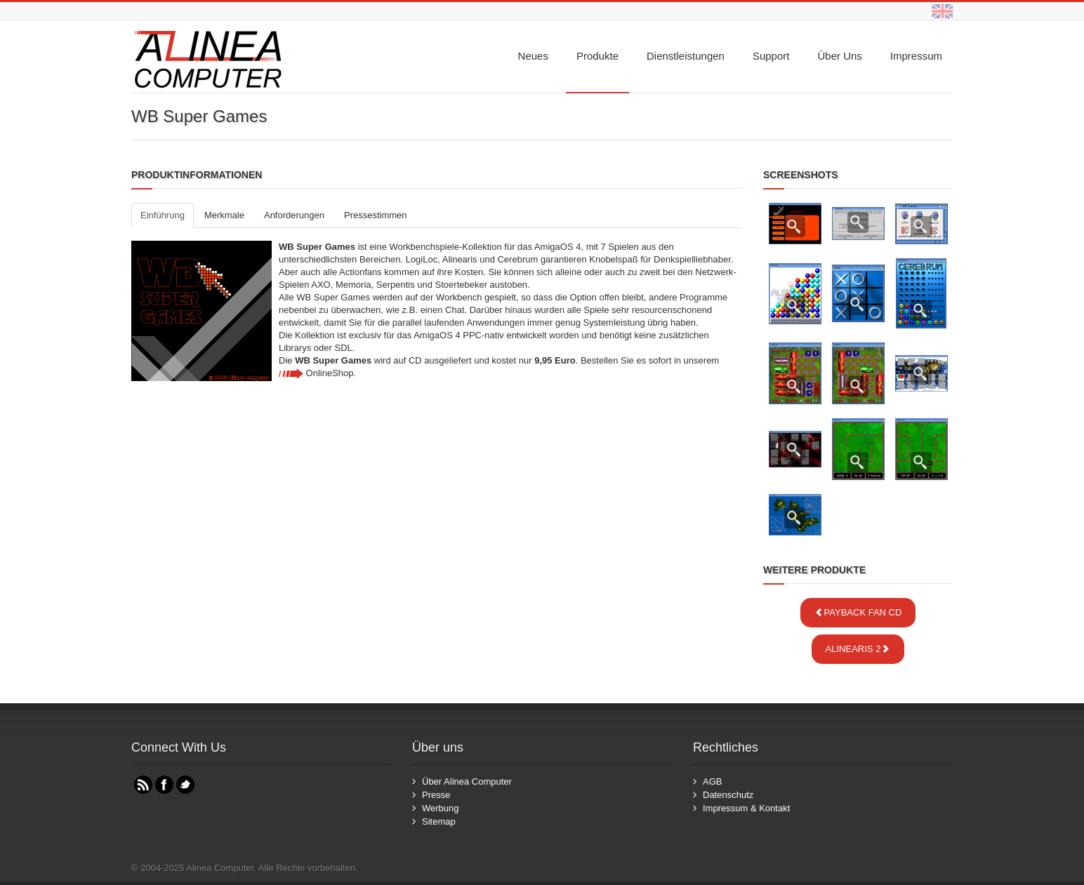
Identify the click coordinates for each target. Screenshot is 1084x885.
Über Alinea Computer (467, 781)
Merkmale (224, 215)
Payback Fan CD (858, 612)
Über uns (839, 56)
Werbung (440, 808)
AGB (712, 781)
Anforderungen (294, 215)
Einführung (162, 215)
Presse (436, 795)
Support (771, 56)
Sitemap (439, 821)
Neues (533, 56)
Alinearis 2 (858, 649)
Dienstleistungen (686, 56)
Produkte (597, 56)
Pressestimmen (375, 215)
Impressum (916, 56)
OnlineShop (316, 373)
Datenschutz (728, 795)
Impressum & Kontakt (746, 808)
